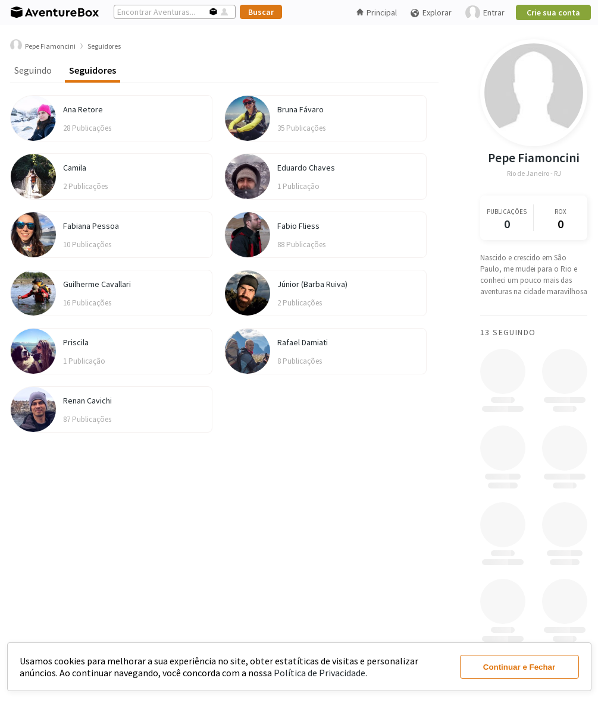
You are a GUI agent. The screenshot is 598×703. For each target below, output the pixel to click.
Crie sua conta (553, 12)
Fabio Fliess (298, 225)
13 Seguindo (508, 332)
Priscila (76, 342)
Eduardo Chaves (306, 167)
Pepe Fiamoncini (534, 158)
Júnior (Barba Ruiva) (312, 284)
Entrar (485, 12)
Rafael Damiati (302, 342)
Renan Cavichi (87, 400)
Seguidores (92, 70)
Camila (74, 167)
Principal (376, 12)
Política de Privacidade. (320, 673)
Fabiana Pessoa (91, 225)
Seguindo (33, 70)
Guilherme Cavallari (97, 284)
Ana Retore (83, 109)
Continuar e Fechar (519, 667)
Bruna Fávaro (300, 109)
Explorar (431, 13)
